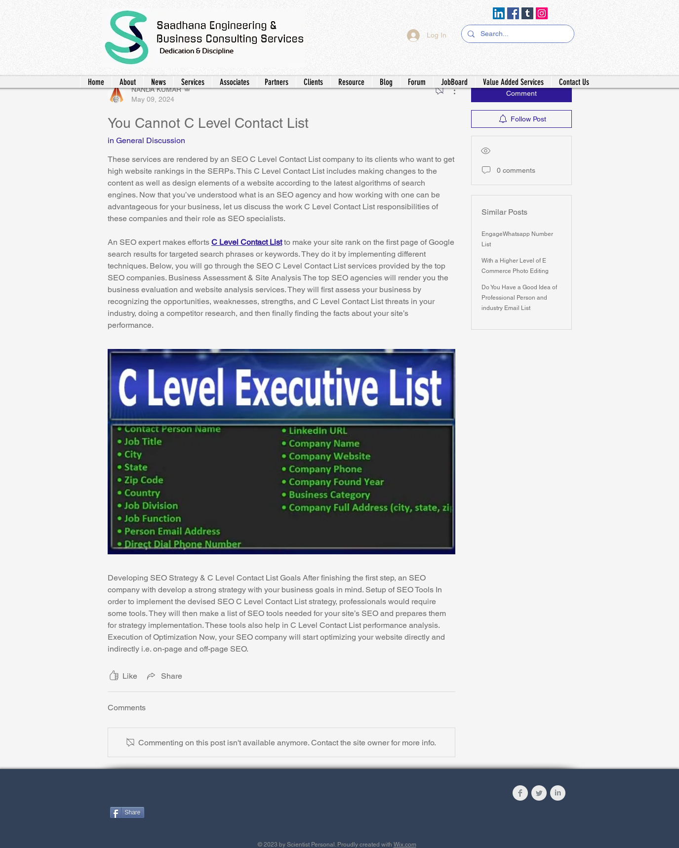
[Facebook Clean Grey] (520, 793)
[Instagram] (542, 13)
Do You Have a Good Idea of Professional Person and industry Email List (519, 297)
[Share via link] (163, 676)
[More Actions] (449, 90)
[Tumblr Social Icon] (527, 13)
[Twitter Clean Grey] (539, 793)
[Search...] (516, 34)
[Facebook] (513, 13)
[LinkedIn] (499, 13)
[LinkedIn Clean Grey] (557, 793)
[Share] (127, 812)
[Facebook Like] (171, 795)
